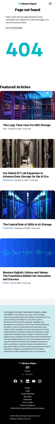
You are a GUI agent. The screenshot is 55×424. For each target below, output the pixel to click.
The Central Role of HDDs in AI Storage (27, 224)
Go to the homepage (14, 28)
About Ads (28, 397)
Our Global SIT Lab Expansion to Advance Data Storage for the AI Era (26, 175)
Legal (28, 391)
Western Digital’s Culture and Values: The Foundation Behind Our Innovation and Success (27, 276)
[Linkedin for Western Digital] (27, 381)
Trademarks (27, 399)
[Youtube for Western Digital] (33, 381)
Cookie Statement (27, 394)
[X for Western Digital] (21, 381)
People (6, 283)
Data (5, 129)
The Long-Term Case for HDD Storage (27, 125)
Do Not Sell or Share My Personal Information (27, 408)
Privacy (27, 388)
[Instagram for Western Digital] (39, 381)
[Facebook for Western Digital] (15, 381)
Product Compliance (27, 405)
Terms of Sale (27, 402)
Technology (8, 180)
